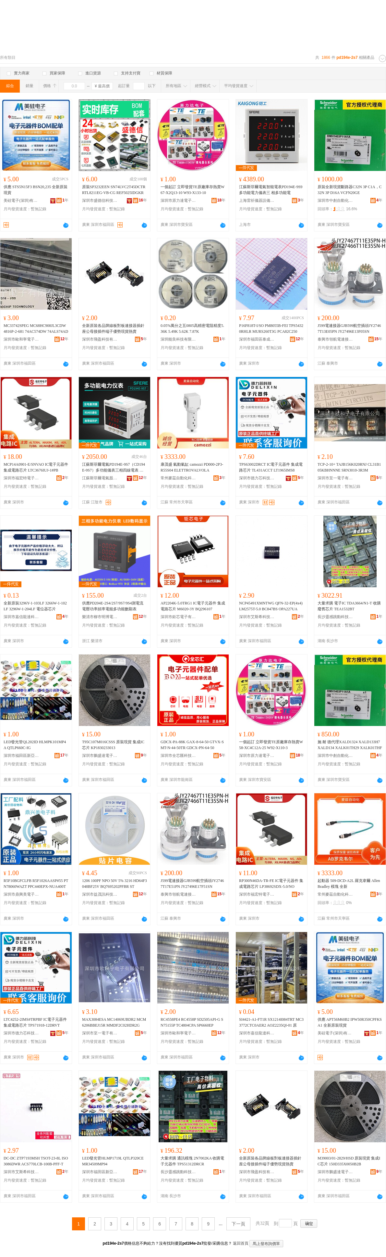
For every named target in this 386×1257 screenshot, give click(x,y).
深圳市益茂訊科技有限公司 (100, 894)
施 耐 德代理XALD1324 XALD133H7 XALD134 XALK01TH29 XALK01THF (350, 745)
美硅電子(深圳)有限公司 (21, 200)
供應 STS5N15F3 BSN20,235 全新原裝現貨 (35, 190)
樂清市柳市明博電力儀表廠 (100, 617)
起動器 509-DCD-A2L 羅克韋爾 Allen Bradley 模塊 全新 (349, 883)
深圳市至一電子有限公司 (335, 478)
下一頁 (238, 1223)
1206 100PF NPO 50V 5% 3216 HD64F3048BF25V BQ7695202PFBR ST (114, 883)
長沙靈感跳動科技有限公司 (335, 617)
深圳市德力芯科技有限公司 (257, 478)
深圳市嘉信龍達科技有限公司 (21, 617)
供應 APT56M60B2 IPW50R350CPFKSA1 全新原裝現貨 (350, 1022)
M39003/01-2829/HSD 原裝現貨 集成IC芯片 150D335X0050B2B (349, 1161)
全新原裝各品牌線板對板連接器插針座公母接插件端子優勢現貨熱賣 (113, 328)
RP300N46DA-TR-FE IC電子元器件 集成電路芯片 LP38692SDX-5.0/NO (271, 883)
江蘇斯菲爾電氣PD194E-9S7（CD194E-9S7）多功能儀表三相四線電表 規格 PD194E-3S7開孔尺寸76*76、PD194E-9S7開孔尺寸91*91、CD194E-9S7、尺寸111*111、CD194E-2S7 (114, 467)
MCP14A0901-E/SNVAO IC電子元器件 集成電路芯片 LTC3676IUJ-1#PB (36, 467)
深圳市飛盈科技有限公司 (100, 339)
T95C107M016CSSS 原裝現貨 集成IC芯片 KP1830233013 (113, 745)
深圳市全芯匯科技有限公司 (178, 755)
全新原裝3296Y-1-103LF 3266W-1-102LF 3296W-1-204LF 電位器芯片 (35, 606)
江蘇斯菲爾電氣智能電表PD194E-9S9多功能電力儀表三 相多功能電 (270, 190)
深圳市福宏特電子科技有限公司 (21, 478)
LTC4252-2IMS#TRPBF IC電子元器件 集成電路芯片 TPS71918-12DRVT (35, 1022)
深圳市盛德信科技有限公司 (100, 200)
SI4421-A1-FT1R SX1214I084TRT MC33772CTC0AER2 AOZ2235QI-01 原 (271, 1022)
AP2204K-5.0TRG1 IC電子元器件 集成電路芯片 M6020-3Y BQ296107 (193, 606)
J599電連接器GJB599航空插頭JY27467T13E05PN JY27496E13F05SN (349, 328)
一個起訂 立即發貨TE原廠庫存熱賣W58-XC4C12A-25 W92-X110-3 (271, 745)
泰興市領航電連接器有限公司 (335, 339)
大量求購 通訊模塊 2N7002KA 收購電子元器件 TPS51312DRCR (192, 1161)
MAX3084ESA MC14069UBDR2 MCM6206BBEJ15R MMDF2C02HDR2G (114, 1022)
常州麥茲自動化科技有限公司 (178, 478)
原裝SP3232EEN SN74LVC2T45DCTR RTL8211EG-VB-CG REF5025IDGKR (113, 190)
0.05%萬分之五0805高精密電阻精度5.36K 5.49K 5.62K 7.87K (192, 328)
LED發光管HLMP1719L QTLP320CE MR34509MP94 (113, 1161)
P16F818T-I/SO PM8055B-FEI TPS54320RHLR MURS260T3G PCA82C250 (271, 328)
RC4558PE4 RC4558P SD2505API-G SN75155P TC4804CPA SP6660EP (192, 1022)
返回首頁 (240, 1243)
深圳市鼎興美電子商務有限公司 (21, 894)
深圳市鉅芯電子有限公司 (178, 617)
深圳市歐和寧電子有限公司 (21, 339)
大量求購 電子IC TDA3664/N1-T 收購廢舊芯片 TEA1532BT (349, 606)
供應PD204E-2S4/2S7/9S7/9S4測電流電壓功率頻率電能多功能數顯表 (112, 606)
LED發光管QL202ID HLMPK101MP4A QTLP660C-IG (35, 745)
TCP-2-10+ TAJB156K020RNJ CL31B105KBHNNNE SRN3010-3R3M (349, 467)
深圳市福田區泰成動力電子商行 (257, 339)
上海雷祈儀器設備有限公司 (257, 200)
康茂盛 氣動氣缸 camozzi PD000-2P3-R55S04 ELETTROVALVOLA (192, 467)
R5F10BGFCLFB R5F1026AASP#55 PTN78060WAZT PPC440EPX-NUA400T (36, 883)
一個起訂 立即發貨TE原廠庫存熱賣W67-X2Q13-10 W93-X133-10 (192, 190)
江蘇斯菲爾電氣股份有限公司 (100, 478)
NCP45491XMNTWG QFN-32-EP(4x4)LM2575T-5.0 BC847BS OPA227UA (271, 606)
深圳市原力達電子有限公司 (178, 200)
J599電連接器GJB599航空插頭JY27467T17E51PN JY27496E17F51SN (192, 883)
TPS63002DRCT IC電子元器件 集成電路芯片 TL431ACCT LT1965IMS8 (271, 467)
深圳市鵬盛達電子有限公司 (100, 755)
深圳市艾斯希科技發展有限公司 (257, 617)
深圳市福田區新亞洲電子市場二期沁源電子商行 (21, 755)
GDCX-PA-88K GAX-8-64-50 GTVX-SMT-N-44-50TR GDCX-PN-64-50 (192, 745)
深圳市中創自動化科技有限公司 (335, 200)
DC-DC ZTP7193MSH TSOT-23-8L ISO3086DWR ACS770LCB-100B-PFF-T (36, 1161)
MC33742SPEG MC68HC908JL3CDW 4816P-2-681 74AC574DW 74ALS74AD (36, 328)
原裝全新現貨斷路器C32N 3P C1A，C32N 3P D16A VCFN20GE (350, 190)
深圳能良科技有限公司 (178, 339)
